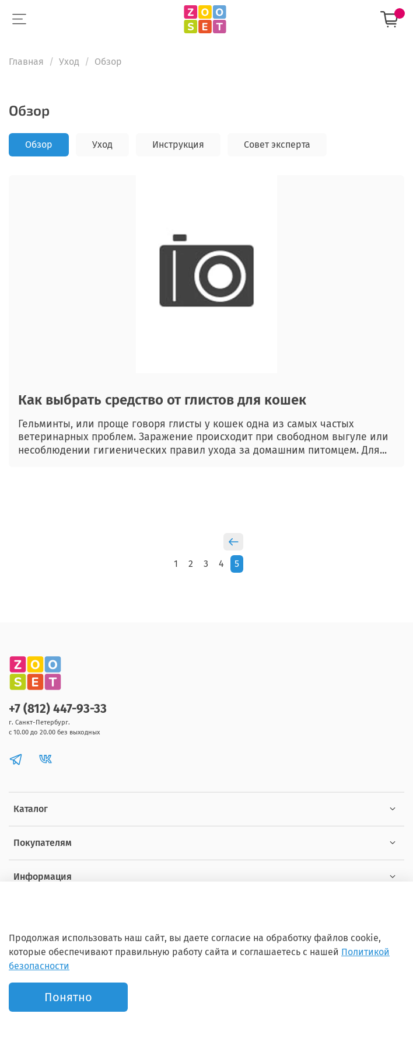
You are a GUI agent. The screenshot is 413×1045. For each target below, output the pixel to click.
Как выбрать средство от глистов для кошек (162, 400)
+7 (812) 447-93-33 (58, 709)
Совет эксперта (277, 144)
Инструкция (178, 144)
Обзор (38, 144)
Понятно (68, 997)
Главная (26, 61)
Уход (69, 61)
